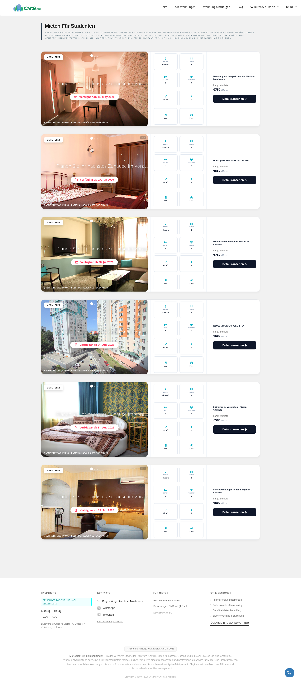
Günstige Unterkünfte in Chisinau (231, 160)
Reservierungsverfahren (166, 600)
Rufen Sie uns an (265, 7)
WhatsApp (106, 608)
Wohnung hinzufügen (216, 7)
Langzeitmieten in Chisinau (168, 618)
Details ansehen (234, 99)
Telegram (105, 614)
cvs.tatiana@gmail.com (110, 621)
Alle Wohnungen (185, 7)
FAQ (240, 7)
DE (291, 7)
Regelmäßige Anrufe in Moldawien (120, 601)
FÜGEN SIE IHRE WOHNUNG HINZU (229, 623)
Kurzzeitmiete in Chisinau (167, 623)
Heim (164, 7)
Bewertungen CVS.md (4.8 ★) (170, 606)
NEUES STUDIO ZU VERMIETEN (228, 325)
